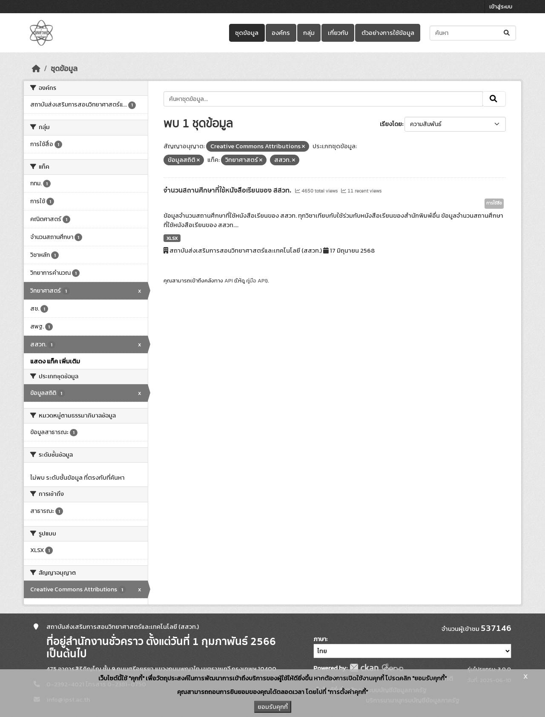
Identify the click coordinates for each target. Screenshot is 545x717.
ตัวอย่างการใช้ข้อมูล (387, 32)
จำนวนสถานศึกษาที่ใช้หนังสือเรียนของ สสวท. (228, 190)
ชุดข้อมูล (246, 32)
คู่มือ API (256, 280)
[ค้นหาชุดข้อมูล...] (473, 33)
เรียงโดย (391, 124)
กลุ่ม (309, 32)
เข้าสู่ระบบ (500, 7)
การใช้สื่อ (494, 203)
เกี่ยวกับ (338, 32)
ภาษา (319, 639)
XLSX (172, 238)
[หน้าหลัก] (36, 68)
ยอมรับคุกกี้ (273, 706)
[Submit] (507, 33)
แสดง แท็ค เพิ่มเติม (55, 361)
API (228, 280)
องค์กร (281, 32)
